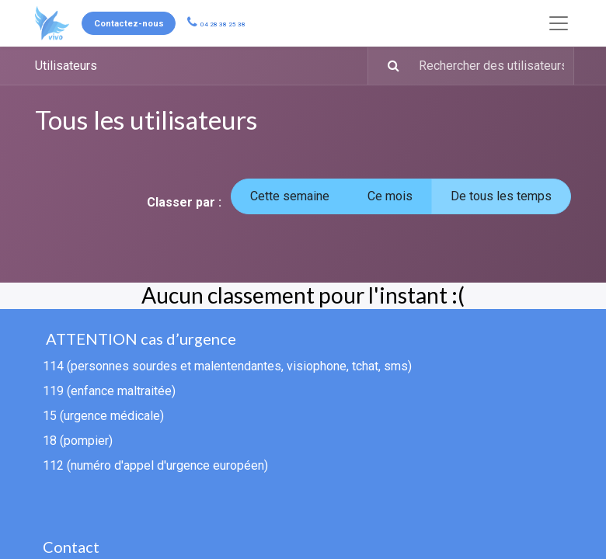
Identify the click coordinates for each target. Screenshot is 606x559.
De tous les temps (501, 196)
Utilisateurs (66, 65)
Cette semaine (289, 196)
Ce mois (390, 196)
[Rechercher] (385, 66)
